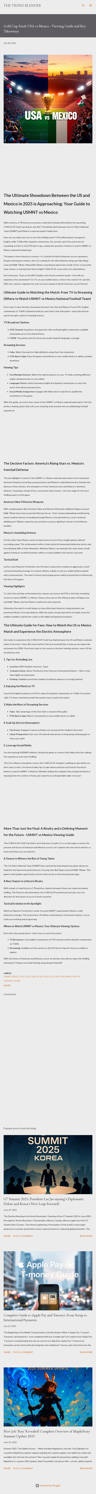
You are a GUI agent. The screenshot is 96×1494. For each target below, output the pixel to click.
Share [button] (7, 985)
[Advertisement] (48, 166)
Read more (86, 1236)
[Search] (83, 5)
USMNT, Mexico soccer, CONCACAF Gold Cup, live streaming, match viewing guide (42, 978)
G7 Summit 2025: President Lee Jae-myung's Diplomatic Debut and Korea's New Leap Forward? (44, 1201)
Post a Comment (23, 1236)
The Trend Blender (22, 5)
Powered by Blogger (48, 1485)
